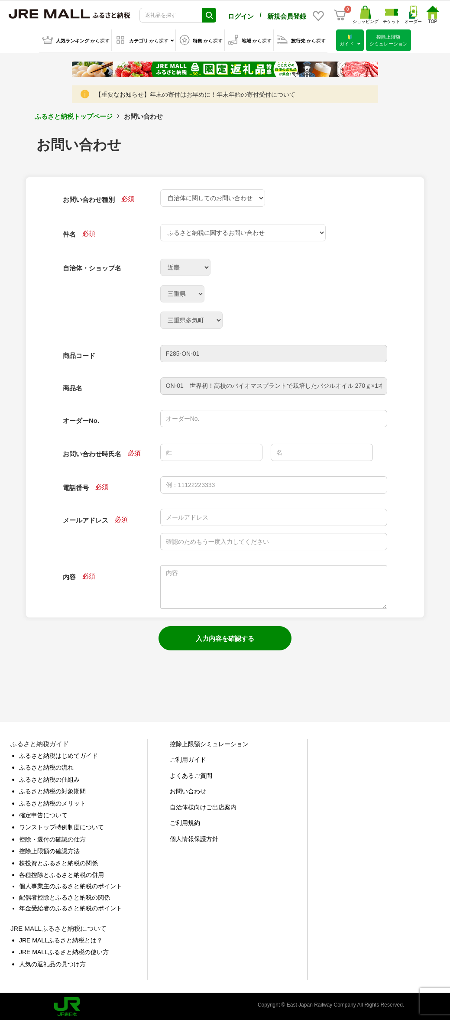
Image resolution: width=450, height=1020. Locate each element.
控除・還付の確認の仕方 (52, 837)
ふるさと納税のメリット (52, 801)
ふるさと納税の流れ (46, 765)
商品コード (79, 353)
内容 (69, 575)
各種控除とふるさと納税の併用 (61, 873)
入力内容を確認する (225, 636)
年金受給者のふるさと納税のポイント (70, 906)
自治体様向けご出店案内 (203, 805)
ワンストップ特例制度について (61, 825)
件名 (69, 232)
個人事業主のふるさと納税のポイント (70, 884)
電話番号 (76, 486)
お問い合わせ (188, 789)
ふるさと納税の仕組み (49, 777)
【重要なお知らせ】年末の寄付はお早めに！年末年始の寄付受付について (195, 92)
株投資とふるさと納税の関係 (58, 861)
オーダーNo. (81, 418)
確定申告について (43, 813)
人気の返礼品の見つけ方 (52, 962)
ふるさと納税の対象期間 (52, 789)
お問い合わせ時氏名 (92, 452)
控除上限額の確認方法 (49, 849)
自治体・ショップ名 (92, 266)
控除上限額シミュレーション (209, 742)
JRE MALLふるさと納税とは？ (61, 938)
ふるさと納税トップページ (74, 114)
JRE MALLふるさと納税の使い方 (64, 950)
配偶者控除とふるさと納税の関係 (64, 895)
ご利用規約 (185, 821)
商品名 (72, 386)
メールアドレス (85, 518)
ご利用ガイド (188, 757)
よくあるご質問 (191, 773)
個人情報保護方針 (194, 837)
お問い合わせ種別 (89, 197)
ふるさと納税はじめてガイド (58, 753)
